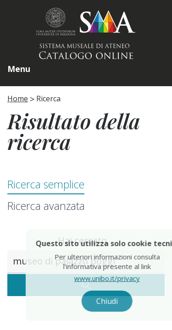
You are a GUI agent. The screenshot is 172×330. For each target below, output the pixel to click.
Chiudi (117, 301)
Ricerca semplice (45, 184)
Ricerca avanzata (46, 205)
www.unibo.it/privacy (117, 278)
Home (17, 99)
